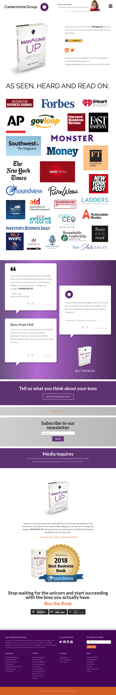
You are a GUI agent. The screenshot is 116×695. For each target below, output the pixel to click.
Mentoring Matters (38, 669)
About (89, 653)
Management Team (92, 657)
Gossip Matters (37, 666)
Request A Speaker (93, 669)
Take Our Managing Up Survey (58, 396)
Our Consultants (92, 659)
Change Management (11, 657)
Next (32, 301)
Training (35, 653)
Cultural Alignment (10, 659)
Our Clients (90, 662)
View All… (35, 678)
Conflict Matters (37, 659)
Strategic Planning (10, 669)
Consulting (9, 653)
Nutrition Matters (37, 673)
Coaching (62, 653)
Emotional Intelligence (39, 662)
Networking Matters (38, 671)
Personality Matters (38, 676)
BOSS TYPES (48, 356)
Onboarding (8, 664)
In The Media (91, 664)
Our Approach (63, 657)
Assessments (63, 662)
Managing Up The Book (58, 411)
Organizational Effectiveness (14, 666)
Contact (89, 671)
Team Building (9, 671)
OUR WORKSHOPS (100, 328)
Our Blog (89, 666)
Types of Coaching (65, 659)
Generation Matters (38, 664)
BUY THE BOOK (85, 370)
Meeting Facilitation (11, 662)
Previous (28, 301)
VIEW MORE (48, 304)
